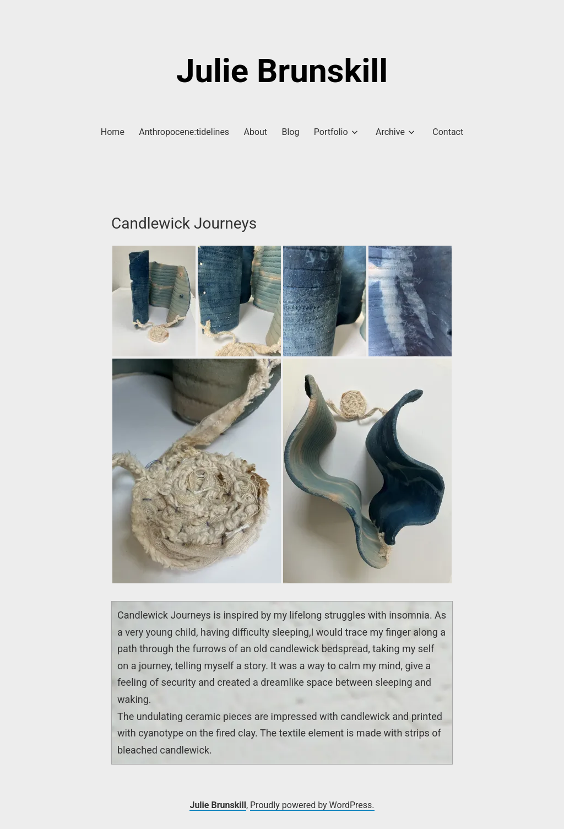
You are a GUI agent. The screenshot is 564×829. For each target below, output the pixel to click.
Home (112, 132)
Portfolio (331, 132)
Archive (390, 132)
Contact (447, 132)
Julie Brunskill (282, 70)
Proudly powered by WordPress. (312, 805)
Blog (290, 132)
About (256, 132)
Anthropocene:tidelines (184, 132)
